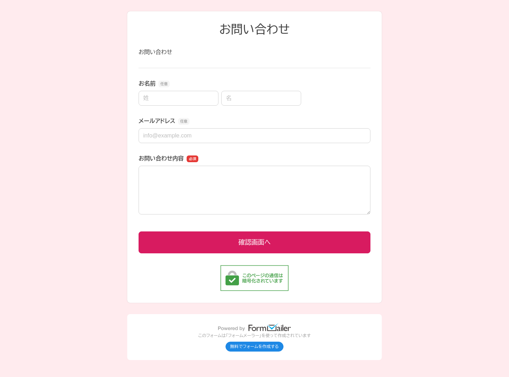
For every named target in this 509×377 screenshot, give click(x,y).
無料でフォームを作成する (254, 346)
